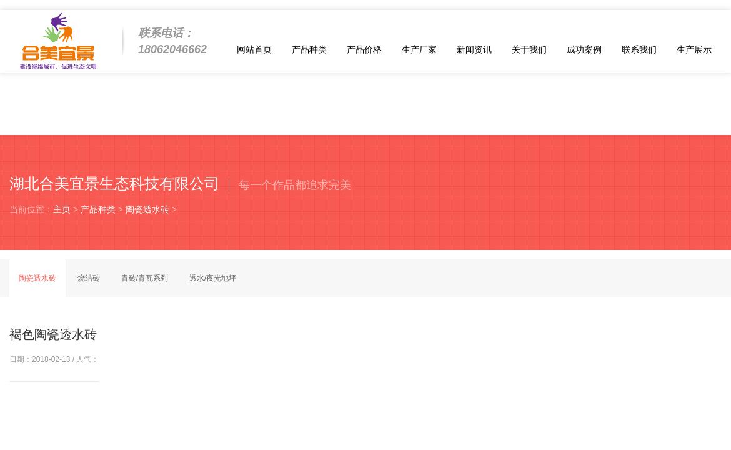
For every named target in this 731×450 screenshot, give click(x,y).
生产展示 (694, 49)
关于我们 (529, 49)
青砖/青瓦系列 (144, 278)
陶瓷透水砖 (147, 209)
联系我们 (639, 49)
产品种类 (309, 49)
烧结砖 (88, 278)
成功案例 (584, 49)
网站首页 (254, 49)
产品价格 (364, 49)
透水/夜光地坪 (212, 278)
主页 (62, 209)
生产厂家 (419, 49)
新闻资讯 (474, 49)
